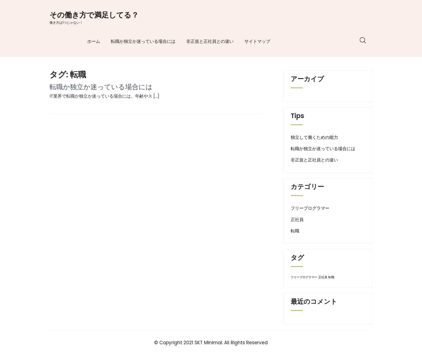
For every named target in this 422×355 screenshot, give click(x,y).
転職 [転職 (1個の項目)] (331, 277)
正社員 (297, 219)
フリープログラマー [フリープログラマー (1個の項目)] (304, 277)
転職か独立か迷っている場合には (143, 41)
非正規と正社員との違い (210, 41)
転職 (295, 231)
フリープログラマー (310, 208)
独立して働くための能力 (314, 137)
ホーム (93, 41)
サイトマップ (257, 41)
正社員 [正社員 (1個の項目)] (322, 277)
